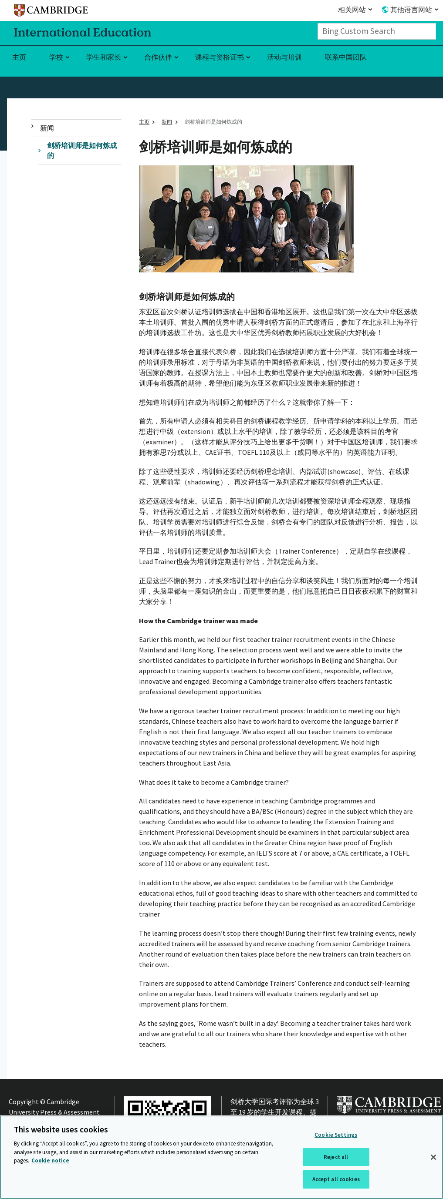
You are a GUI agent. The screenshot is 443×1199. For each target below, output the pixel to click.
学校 (56, 57)
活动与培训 (284, 57)
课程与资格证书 (219, 57)
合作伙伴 (158, 57)
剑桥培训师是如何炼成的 (82, 150)
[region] (221, 1157)
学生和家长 (103, 57)
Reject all (336, 1157)
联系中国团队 (346, 57)
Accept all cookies (336, 1179)
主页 (19, 57)
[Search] (433, 31)
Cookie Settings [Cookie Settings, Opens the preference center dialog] (335, 1135)
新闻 (47, 128)
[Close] (433, 1157)
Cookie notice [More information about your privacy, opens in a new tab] (50, 1160)
